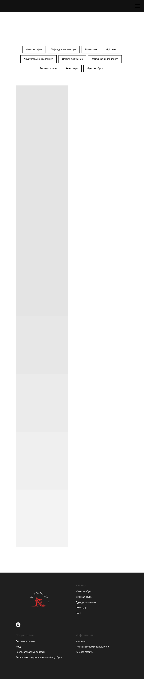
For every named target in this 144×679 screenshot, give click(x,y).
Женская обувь (84, 591)
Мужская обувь (95, 68)
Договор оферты (84, 652)
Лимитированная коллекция (38, 59)
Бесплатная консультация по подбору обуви (39, 657)
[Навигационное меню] (137, 6)
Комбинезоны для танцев (105, 59)
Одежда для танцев (72, 59)
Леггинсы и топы (48, 68)
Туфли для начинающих (63, 49)
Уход (18, 646)
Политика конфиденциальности (92, 646)
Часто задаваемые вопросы (30, 652)
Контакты (81, 641)
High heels (111, 49)
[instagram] (18, 625)
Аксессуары (72, 68)
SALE (79, 613)
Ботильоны (91, 49)
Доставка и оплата (25, 641)
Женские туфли (34, 49)
